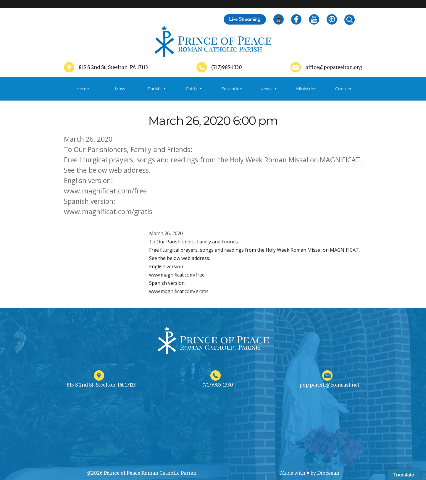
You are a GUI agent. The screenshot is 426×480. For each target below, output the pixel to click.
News (268, 88)
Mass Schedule (119, 93)
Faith (194, 88)
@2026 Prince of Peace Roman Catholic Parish (141, 473)
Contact (343, 88)
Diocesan (328, 473)
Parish (157, 88)
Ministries (306, 93)
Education (231, 88)
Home (82, 88)
